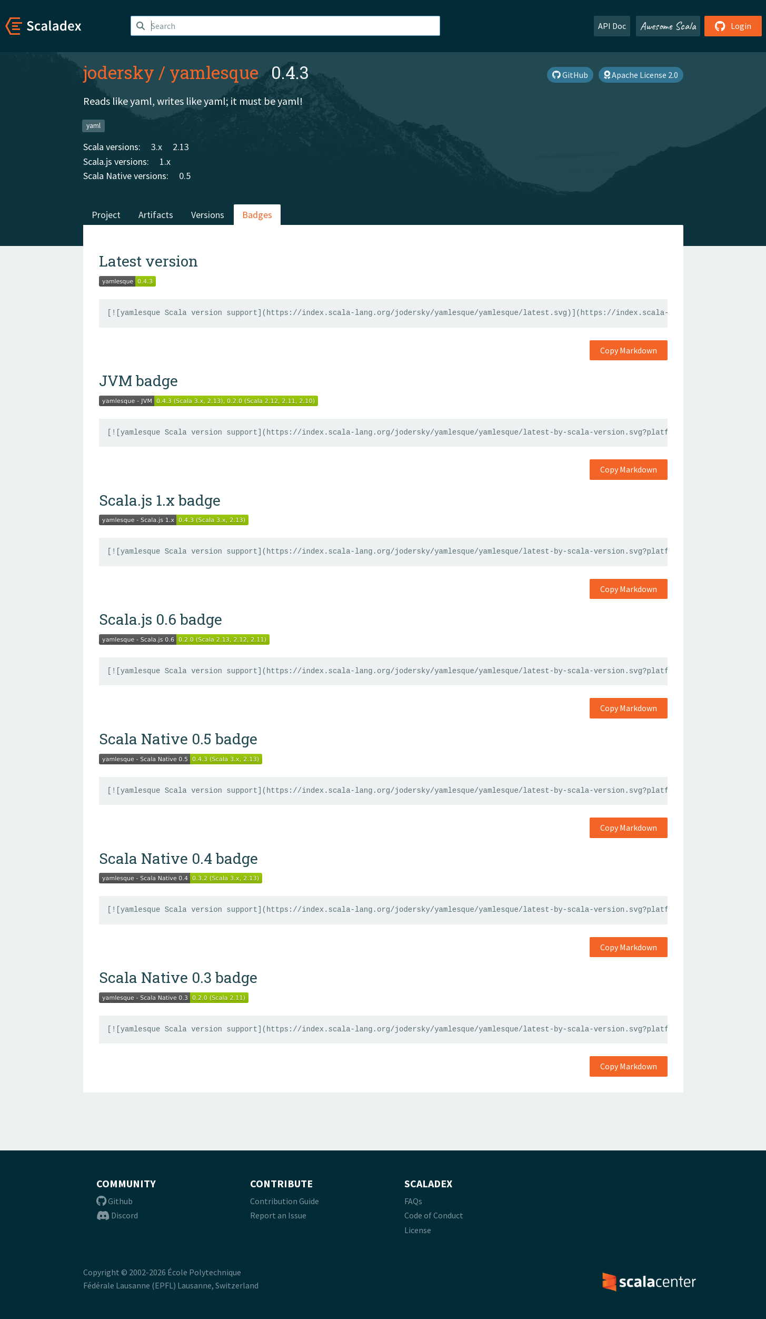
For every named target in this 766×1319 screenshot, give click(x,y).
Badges (257, 215)
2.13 (181, 147)
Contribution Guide (284, 1201)
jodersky (118, 72)
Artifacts (155, 215)
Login (733, 26)
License (417, 1230)
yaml (93, 125)
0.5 (185, 176)
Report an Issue (278, 1215)
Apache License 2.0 (641, 75)
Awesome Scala (668, 26)
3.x (156, 147)
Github (114, 1201)
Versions (207, 215)
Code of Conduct (433, 1215)
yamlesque (214, 72)
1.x (165, 161)
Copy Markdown (628, 350)
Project (106, 215)
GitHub (570, 75)
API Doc (612, 26)
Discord (117, 1215)
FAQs (413, 1201)
